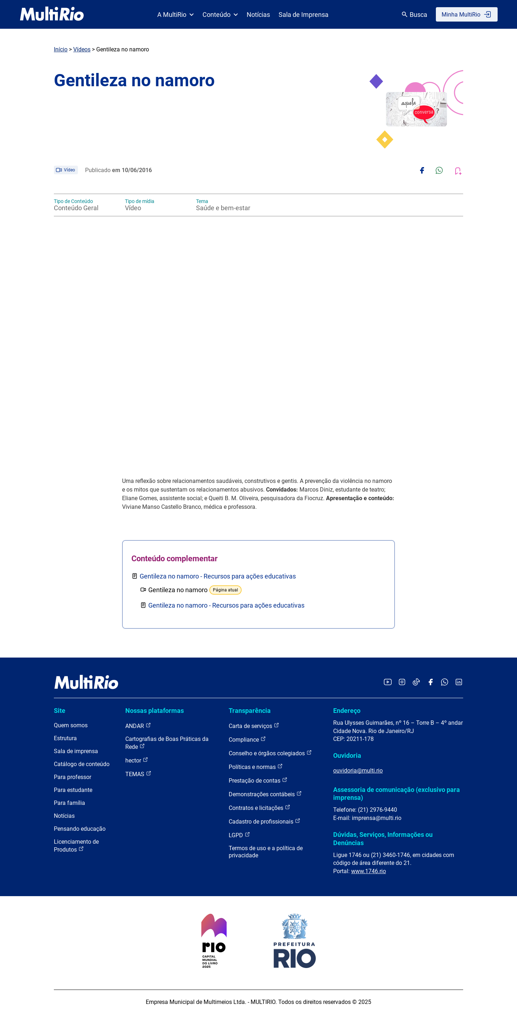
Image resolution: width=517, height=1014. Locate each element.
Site (59, 710)
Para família (69, 802)
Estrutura (65, 738)
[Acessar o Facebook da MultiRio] (430, 682)
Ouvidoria (347, 755)
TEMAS (138, 774)
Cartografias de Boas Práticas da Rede (167, 743)
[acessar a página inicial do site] (51, 14)
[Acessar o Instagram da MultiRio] (401, 682)
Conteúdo (220, 14)
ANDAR (138, 725)
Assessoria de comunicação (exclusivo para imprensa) (396, 793)
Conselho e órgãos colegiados (270, 753)
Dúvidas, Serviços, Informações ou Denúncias (383, 838)
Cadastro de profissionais (265, 821)
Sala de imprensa (76, 751)
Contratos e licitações (259, 807)
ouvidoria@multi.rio (358, 770)
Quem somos (71, 725)
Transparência (250, 710)
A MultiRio (175, 14)
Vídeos (81, 49)
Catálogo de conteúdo (82, 764)
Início (60, 49)
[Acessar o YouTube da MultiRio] (387, 682)
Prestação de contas (258, 780)
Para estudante (73, 790)
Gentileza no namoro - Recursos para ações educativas (218, 576)
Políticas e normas (256, 766)
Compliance (247, 739)
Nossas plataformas (154, 710)
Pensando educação (80, 828)
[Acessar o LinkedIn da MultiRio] (459, 682)
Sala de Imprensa (304, 14)
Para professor (72, 777)
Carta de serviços (254, 725)
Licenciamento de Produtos (76, 845)
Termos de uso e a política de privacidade (266, 852)
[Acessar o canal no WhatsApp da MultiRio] (444, 682)
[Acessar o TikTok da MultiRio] (416, 682)
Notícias (258, 14)
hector (136, 760)
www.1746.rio (368, 871)
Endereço (346, 710)
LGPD (239, 835)
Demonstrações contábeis (265, 794)
